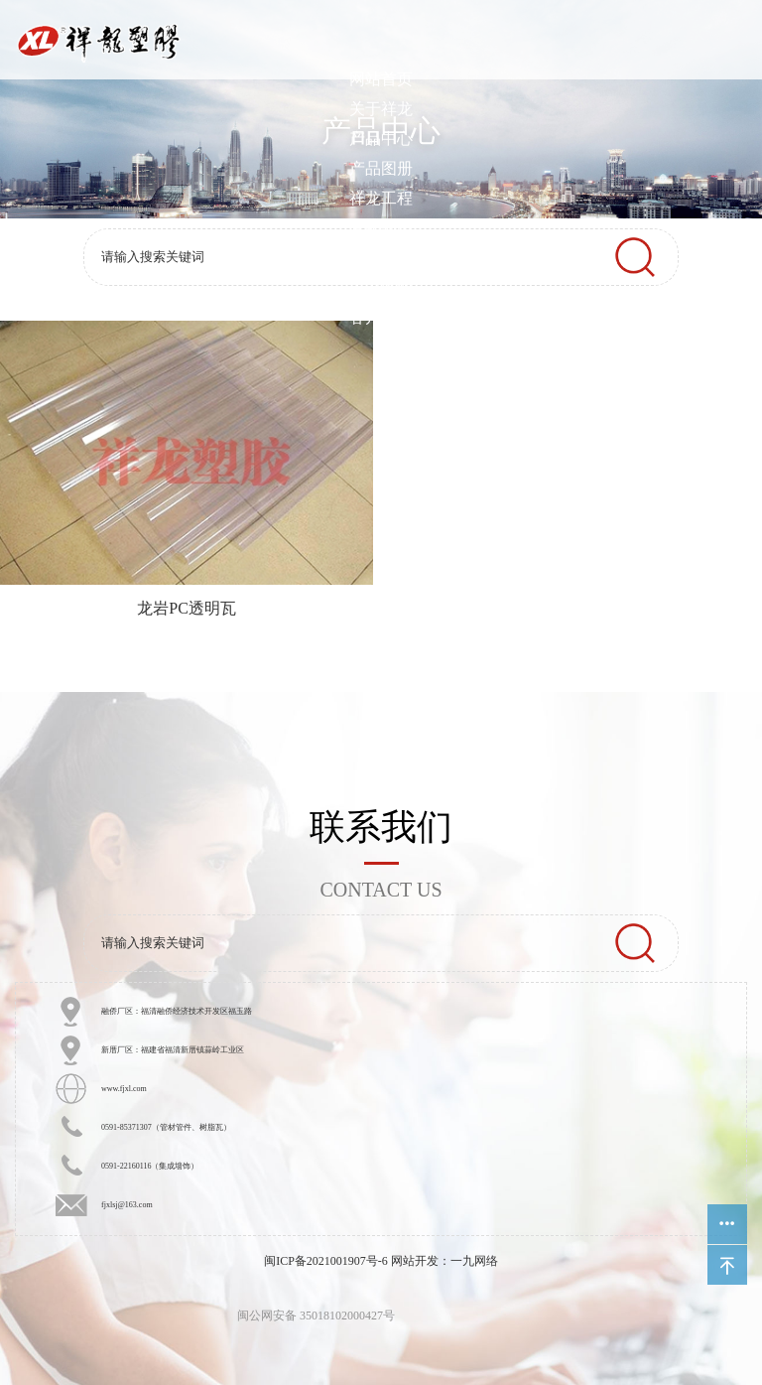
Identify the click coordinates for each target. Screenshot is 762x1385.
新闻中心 (381, 257)
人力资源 (381, 287)
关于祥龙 (381, 108)
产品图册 (381, 168)
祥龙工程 (381, 198)
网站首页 (381, 78)
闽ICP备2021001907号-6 (326, 1261)
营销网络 (381, 227)
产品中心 (381, 138)
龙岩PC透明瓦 (186, 608)
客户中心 (381, 317)
